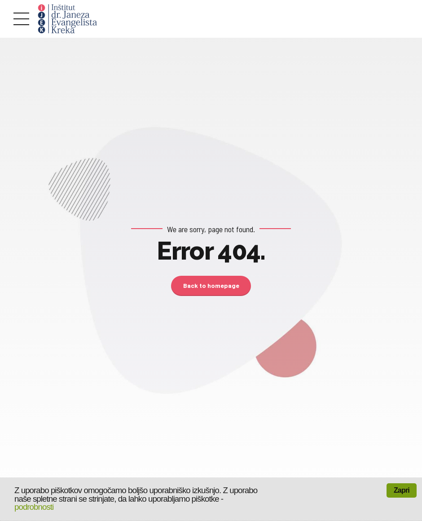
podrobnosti (33, 507)
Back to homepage (211, 285)
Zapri (401, 490)
